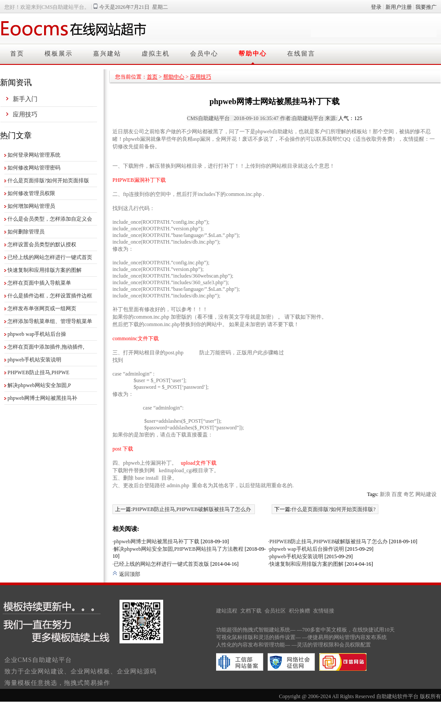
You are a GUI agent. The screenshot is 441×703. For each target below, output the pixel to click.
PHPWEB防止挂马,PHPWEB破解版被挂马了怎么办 (191, 509)
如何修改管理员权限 (31, 193)
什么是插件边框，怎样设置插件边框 (49, 296)
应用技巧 (25, 114)
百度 (397, 494)
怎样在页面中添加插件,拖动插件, (45, 347)
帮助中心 (253, 53)
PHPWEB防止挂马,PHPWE (38, 372)
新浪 (385, 494)
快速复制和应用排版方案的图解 (44, 270)
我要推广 (426, 7)
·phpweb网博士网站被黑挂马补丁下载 (155, 541)
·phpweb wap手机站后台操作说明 (306, 549)
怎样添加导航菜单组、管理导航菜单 (49, 321)
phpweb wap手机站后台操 (36, 334)
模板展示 (59, 53)
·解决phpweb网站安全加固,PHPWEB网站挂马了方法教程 (177, 549)
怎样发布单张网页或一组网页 (41, 308)
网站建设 (426, 494)
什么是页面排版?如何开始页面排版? (334, 509)
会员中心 (204, 53)
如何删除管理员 (26, 232)
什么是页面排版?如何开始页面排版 (48, 180)
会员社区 (275, 611)
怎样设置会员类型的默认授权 (41, 244)
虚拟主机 (156, 53)
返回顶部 (126, 574)
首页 (17, 53)
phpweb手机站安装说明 (34, 360)
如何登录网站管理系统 (33, 155)
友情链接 (323, 611)
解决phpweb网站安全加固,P (39, 385)
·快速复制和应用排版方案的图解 (306, 564)
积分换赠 (299, 611)
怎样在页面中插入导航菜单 (39, 283)
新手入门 (25, 99)
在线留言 (301, 53)
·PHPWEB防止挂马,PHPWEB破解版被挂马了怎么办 (328, 541)
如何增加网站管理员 (31, 206)
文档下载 (251, 611)
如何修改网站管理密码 (33, 168)
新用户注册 (398, 7)
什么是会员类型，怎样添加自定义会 (49, 219)
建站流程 (226, 611)
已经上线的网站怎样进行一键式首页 (49, 257)
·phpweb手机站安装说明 (295, 556)
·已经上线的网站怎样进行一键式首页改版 (160, 564)
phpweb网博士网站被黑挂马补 (42, 398)
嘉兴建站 (107, 53)
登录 (376, 7)
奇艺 (409, 494)
